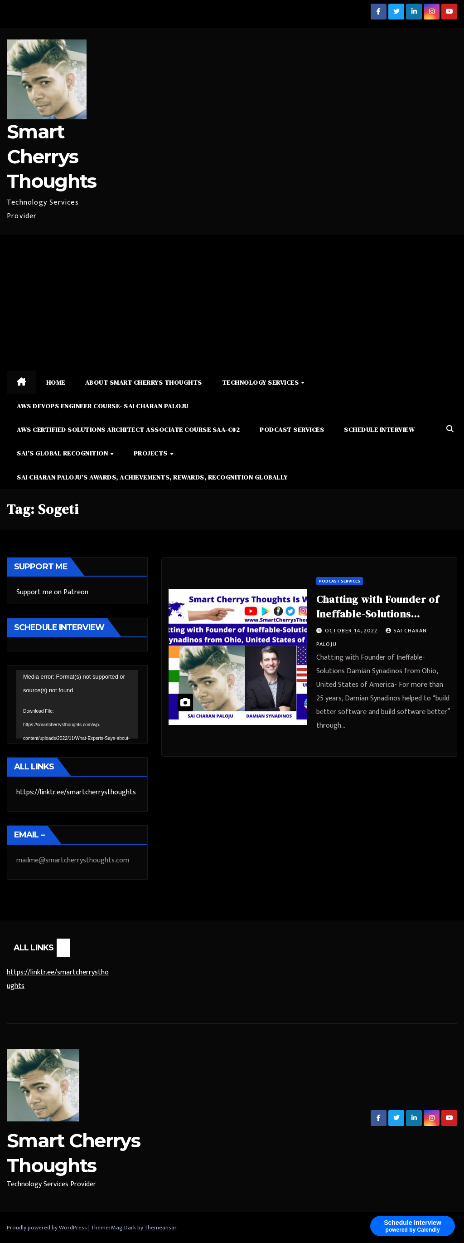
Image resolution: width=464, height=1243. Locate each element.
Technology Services (261, 382)
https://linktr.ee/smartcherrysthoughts (76, 792)
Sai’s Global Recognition (63, 453)
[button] (450, 429)
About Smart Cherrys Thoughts (143, 382)
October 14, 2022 (352, 630)
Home (55, 382)
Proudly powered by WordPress (47, 1228)
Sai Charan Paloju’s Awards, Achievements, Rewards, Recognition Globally (152, 477)
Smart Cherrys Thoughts (51, 156)
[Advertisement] (232, 302)
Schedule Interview (379, 429)
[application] (77, 704)
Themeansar (160, 1228)
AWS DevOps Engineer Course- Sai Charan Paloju (102, 406)
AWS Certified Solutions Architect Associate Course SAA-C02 (128, 429)
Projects (151, 453)
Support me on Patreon (52, 592)
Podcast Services (292, 429)
